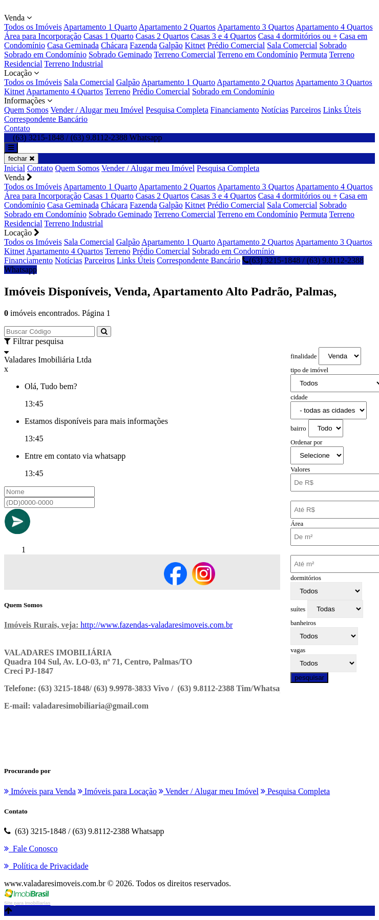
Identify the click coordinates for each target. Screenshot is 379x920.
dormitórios (305, 578)
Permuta (313, 54)
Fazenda (143, 45)
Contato (17, 128)
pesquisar (309, 677)
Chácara (114, 45)
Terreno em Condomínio (257, 54)
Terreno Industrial (73, 63)
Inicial (14, 168)
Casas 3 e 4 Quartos (223, 36)
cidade (298, 397)
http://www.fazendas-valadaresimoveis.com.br (156, 625)
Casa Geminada (73, 45)
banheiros (303, 623)
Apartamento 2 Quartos (177, 27)
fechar (21, 158)
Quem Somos (26, 109)
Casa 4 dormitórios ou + (298, 36)
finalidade (303, 356)
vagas (297, 650)
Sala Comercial (292, 45)
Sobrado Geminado (120, 54)
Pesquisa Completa (177, 109)
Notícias (274, 109)
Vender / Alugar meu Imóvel (96, 109)
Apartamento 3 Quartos (255, 27)
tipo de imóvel (309, 370)
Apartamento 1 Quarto (100, 27)
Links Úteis (342, 109)
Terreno (118, 91)
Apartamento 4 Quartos (334, 27)
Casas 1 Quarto (108, 36)
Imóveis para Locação (117, 791)
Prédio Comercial (236, 45)
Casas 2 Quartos (162, 36)
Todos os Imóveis (33, 27)
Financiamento (234, 109)
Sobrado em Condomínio (45, 54)
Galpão (171, 45)
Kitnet (195, 45)
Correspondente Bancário (46, 119)
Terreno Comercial (185, 54)
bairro (298, 428)
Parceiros (305, 109)
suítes (297, 609)
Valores (300, 469)
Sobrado (332, 45)
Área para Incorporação (42, 36)
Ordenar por (306, 442)
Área (296, 523)
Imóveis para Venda (40, 791)
